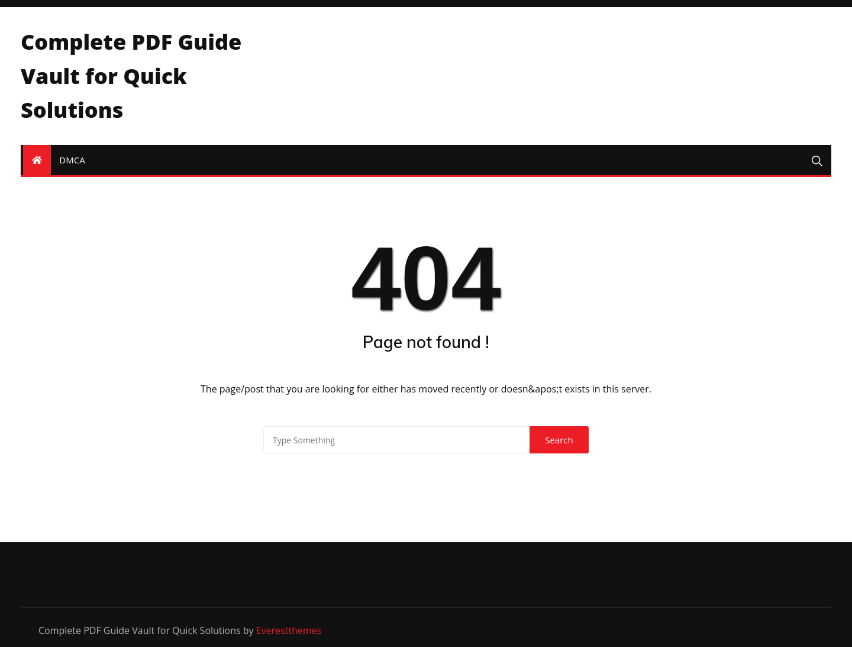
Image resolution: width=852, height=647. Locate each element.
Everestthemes (289, 630)
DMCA (72, 160)
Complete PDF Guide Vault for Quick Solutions (131, 75)
